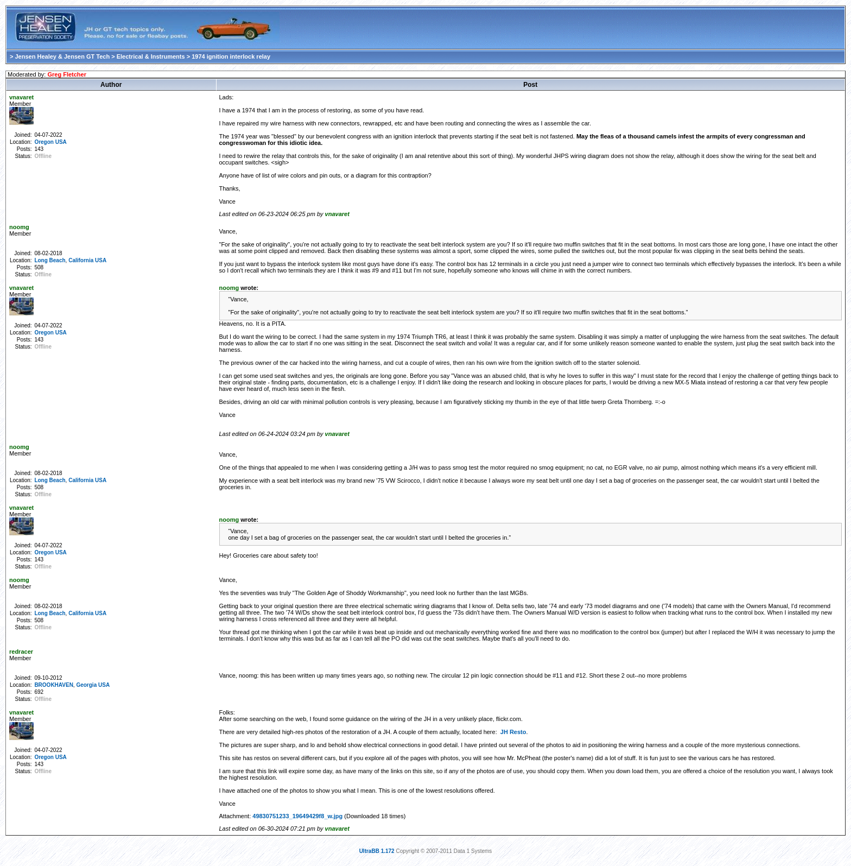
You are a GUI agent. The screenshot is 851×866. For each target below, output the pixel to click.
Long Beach (49, 260)
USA (61, 142)
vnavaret (21, 97)
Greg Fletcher (66, 74)
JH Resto (513, 732)
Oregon (44, 142)
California (80, 260)
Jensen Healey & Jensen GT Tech (62, 56)
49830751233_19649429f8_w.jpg (297, 816)
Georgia (86, 685)
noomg (19, 227)
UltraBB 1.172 (377, 851)
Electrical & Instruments (151, 56)
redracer (21, 651)
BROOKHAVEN (53, 685)
